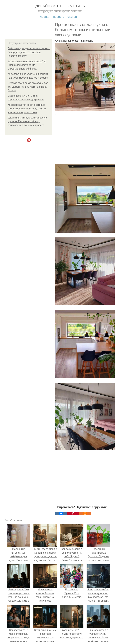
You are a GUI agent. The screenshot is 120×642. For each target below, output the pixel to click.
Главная (44, 16)
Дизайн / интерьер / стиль (60, 6)
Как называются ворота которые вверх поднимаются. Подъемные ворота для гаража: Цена (27, 109)
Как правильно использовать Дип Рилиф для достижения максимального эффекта (27, 65)
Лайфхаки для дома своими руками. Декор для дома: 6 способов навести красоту (29, 52)
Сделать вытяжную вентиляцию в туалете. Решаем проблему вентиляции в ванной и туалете (27, 121)
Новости (59, 16)
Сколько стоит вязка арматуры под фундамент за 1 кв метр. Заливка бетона (28, 87)
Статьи (72, 16)
